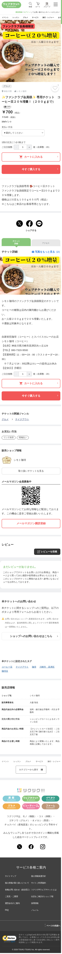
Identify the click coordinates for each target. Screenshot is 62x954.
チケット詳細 (16, 243)
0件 (7, 108)
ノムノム (35, 911)
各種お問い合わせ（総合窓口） (18, 891)
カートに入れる (38, 157)
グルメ (5, 420)
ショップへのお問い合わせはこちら (34, 637)
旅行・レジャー (54, 762)
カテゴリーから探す (31, 770)
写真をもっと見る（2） (46, 252)
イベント (5, 762)
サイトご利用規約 (38, 884)
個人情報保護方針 (38, 877)
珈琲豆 (5, 672)
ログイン (26, 12)
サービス (39, 762)
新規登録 (19, 12)
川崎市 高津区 (47, 668)
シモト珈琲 (22, 460)
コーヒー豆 (7, 668)
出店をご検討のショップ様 (42, 897)
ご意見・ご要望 (11, 897)
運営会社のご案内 (12, 904)
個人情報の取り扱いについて (17, 884)
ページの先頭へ (52, 926)
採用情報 (35, 904)
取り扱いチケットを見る (31, 472)
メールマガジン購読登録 (31, 524)
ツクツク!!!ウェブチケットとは (43, 891)
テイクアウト (22, 420)
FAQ (7, 911)
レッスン (17, 762)
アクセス (45, 244)
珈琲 (34, 668)
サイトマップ (10, 877)
